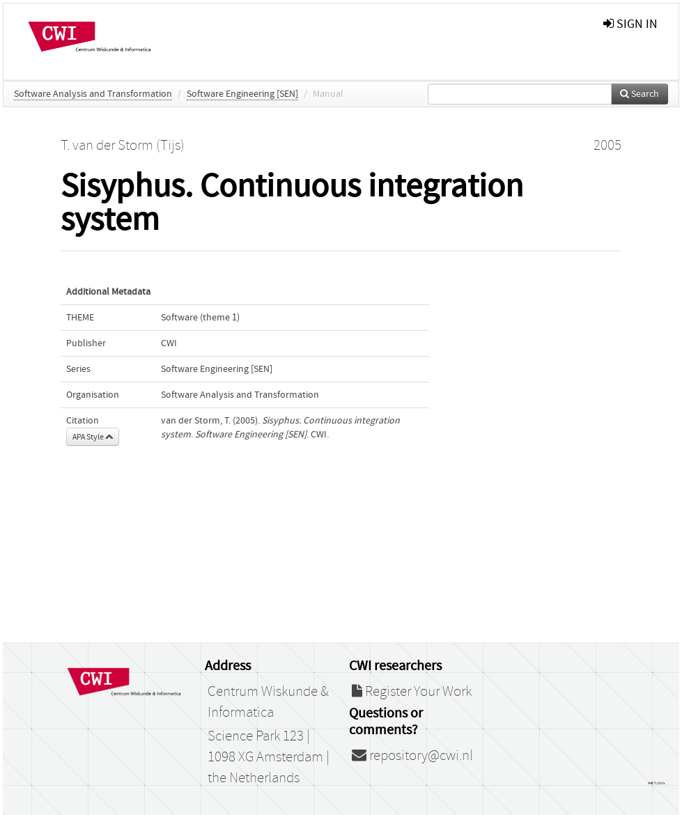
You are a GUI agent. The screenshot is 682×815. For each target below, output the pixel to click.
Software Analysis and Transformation (93, 94)
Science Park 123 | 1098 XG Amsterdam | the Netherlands (269, 757)
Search (639, 94)
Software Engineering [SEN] (242, 94)
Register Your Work (412, 691)
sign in (630, 24)
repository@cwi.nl (412, 755)
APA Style (92, 437)
